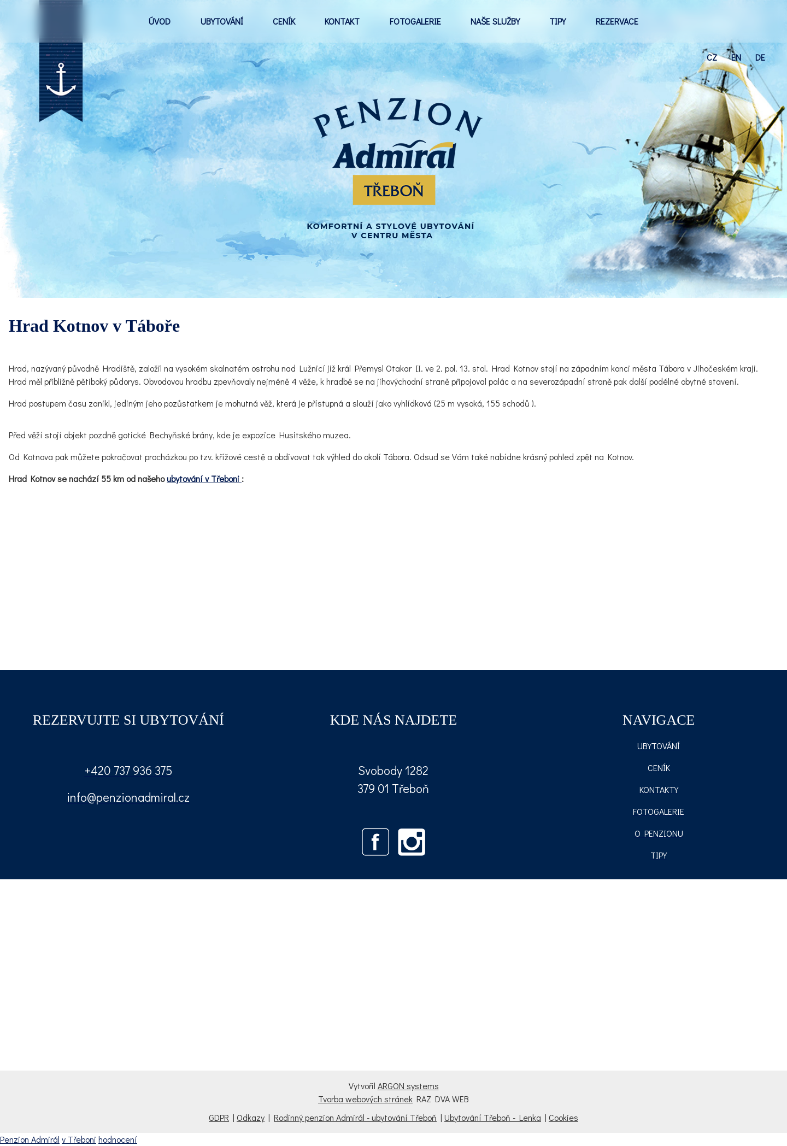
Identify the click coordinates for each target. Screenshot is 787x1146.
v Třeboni (79, 1139)
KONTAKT (342, 21)
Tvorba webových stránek (365, 1098)
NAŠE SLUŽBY (495, 21)
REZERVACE (617, 21)
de (760, 57)
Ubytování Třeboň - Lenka (492, 1117)
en (736, 57)
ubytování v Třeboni (204, 478)
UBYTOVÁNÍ (222, 21)
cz (712, 57)
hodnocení (117, 1139)
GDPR (219, 1117)
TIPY (557, 21)
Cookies (563, 1117)
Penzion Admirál (30, 1139)
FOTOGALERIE (415, 21)
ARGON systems (408, 1085)
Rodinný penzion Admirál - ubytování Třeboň (355, 1117)
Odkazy (251, 1117)
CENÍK (284, 21)
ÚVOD (160, 21)
